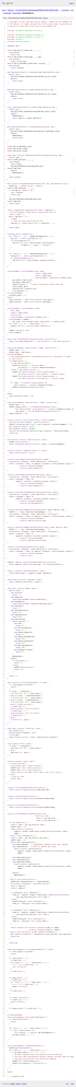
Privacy (18, 1084)
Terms (24, 1084)
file (45, 18)
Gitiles (13, 1084)
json (72, 1084)
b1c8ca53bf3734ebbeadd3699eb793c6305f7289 (37, 10)
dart (4, 10)
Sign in (72, 3)
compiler (7, 13)
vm (72, 10)
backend (17, 13)
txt (67, 1084)
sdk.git (11, 10)
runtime (65, 10)
